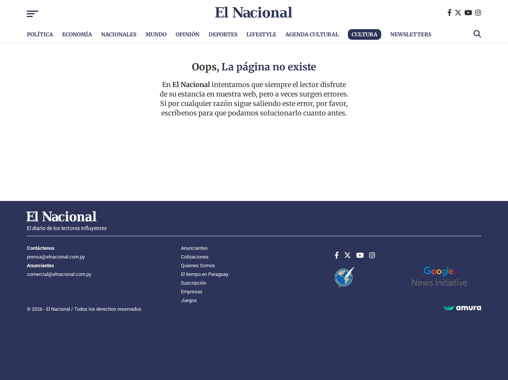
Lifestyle (261, 34)
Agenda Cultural (312, 34)
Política (40, 34)
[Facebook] (451, 12)
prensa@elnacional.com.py (56, 257)
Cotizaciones (195, 257)
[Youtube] (469, 12)
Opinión (187, 34)
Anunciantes (194, 248)
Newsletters (410, 34)
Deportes (223, 34)
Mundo (156, 34)
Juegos (189, 300)
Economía (77, 34)
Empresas (192, 291)
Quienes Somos (198, 265)
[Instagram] (478, 12)
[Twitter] (459, 12)
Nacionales (118, 34)
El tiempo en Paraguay (204, 274)
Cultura (364, 34)
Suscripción (193, 283)
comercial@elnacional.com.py (59, 274)
